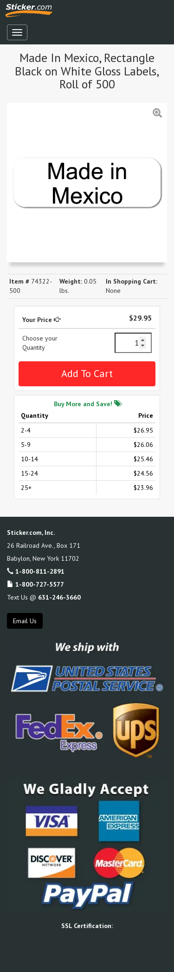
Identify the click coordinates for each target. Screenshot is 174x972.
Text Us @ (44, 597)
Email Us (25, 621)
